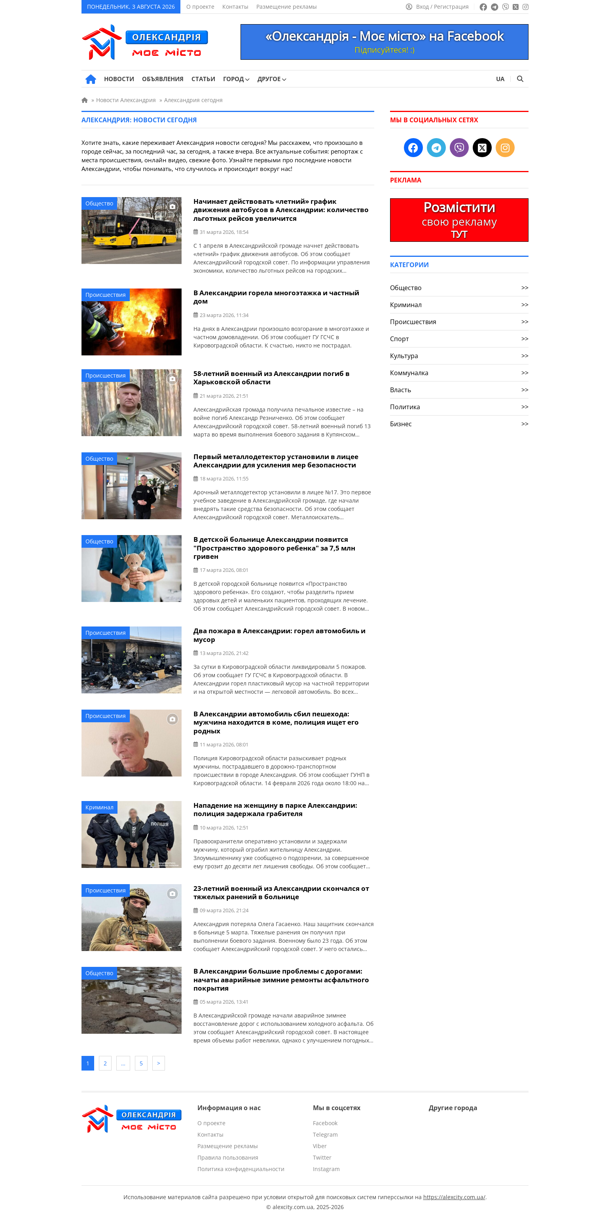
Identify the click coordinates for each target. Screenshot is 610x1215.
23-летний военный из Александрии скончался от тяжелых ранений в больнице (281, 890)
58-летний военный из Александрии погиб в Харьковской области (271, 377)
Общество (99, 203)
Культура (459, 356)
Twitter (322, 1154)
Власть (459, 390)
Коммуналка (459, 373)
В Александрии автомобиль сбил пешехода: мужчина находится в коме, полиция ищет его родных (276, 720)
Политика (459, 407)
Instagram (326, 1165)
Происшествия (105, 294)
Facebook (325, 1119)
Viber (320, 1142)
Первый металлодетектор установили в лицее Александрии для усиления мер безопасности (275, 460)
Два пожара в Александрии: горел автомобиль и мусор (279, 633)
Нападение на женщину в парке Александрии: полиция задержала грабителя (275, 807)
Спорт (459, 339)
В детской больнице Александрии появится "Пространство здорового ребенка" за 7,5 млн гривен (274, 547)
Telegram (325, 1131)
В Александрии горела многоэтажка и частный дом (276, 296)
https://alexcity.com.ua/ (454, 1193)
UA (500, 79)
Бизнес (459, 424)
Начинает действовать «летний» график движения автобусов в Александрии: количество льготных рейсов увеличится (281, 209)
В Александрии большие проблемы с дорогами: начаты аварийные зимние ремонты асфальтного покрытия (281, 977)
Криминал (99, 805)
